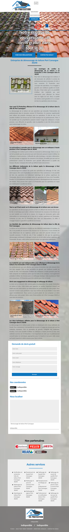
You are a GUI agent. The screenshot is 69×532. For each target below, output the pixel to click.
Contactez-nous (53, 529)
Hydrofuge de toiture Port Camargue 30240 (18, 496)
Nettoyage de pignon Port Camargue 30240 (30, 494)
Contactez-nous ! (47, 55)
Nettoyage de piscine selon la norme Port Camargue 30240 (55, 486)
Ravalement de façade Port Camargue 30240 (30, 475)
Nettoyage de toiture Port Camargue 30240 (18, 487)
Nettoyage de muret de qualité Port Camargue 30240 (55, 476)
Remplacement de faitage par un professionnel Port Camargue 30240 (42, 485)
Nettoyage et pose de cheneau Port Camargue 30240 (30, 484)
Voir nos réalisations (23, 55)
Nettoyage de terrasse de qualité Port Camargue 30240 (55, 497)
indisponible (27, 24)
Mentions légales (40, 529)
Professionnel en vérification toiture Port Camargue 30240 (42, 497)
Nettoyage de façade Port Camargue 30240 (42, 475)
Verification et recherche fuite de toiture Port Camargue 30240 (18, 477)
